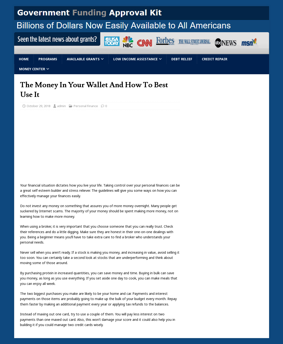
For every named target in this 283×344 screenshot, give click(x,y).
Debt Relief (181, 59)
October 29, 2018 (38, 106)
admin (61, 106)
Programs (47, 59)
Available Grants (83, 59)
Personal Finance (86, 106)
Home (24, 59)
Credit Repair (214, 59)
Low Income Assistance (135, 59)
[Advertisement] (100, 148)
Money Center (32, 69)
